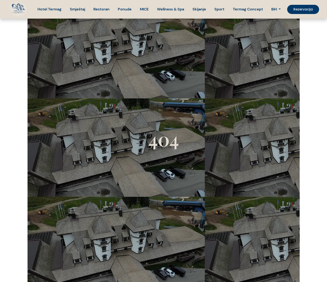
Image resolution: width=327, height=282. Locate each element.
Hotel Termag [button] (50, 9)
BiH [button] (274, 9)
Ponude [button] (125, 9)
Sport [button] (219, 9)
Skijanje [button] (199, 9)
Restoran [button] (101, 9)
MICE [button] (144, 9)
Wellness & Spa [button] (170, 9)
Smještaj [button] (77, 9)
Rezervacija (303, 9)
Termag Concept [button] (248, 9)
